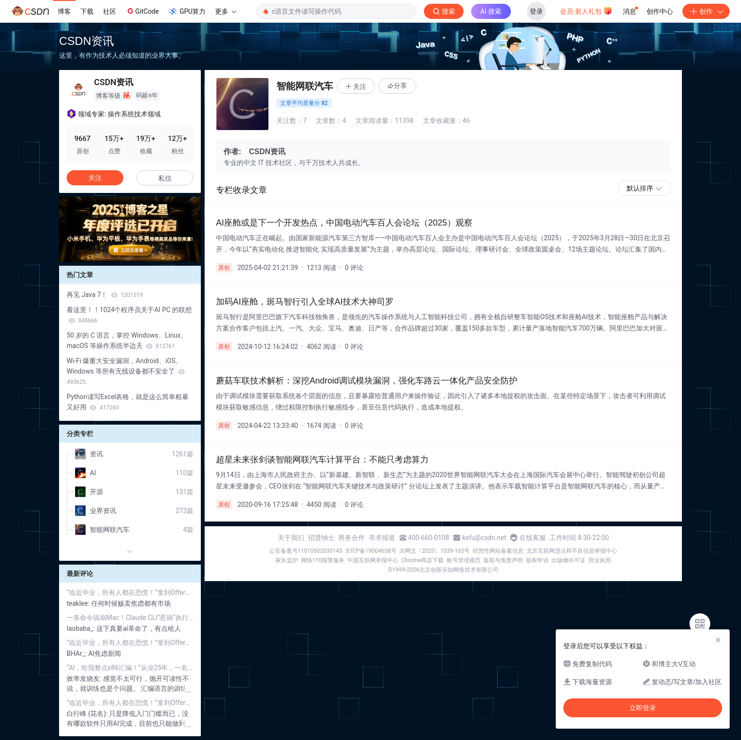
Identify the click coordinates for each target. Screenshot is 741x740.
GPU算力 (187, 11)
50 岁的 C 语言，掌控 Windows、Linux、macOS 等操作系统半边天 (127, 340)
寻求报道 (382, 537)
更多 (225, 11)
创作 (706, 11)
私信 (165, 178)
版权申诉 (537, 560)
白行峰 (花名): (88, 713)
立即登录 (642, 708)
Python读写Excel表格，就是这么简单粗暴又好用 (128, 402)
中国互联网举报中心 (372, 560)
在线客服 (532, 537)
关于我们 (291, 537)
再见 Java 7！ (105, 294)
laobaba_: (81, 628)
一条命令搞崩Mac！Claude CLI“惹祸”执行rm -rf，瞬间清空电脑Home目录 (130, 617)
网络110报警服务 (323, 560)
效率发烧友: (85, 678)
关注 (95, 178)
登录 (536, 11)
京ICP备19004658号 (370, 551)
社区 (109, 11)
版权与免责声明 (503, 560)
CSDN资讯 (86, 41)
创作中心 (659, 11)
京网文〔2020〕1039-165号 (434, 551)
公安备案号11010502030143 (305, 551)
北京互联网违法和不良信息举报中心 (571, 551)
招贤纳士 (321, 537)
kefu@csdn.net (484, 537)
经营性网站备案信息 (498, 551)
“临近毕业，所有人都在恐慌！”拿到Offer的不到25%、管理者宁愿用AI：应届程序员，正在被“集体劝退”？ (130, 592)
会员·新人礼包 (586, 10)
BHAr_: (77, 653)
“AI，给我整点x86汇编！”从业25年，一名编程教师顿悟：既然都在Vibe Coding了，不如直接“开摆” (130, 667)
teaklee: (79, 603)
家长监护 (287, 560)
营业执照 (599, 560)
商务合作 (351, 537)
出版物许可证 (568, 560)
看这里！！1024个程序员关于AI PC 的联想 (129, 315)
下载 (87, 11)
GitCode (142, 11)
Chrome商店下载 (422, 560)
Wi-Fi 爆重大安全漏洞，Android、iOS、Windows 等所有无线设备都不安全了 (126, 371)
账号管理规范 (464, 560)
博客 (64, 11)
